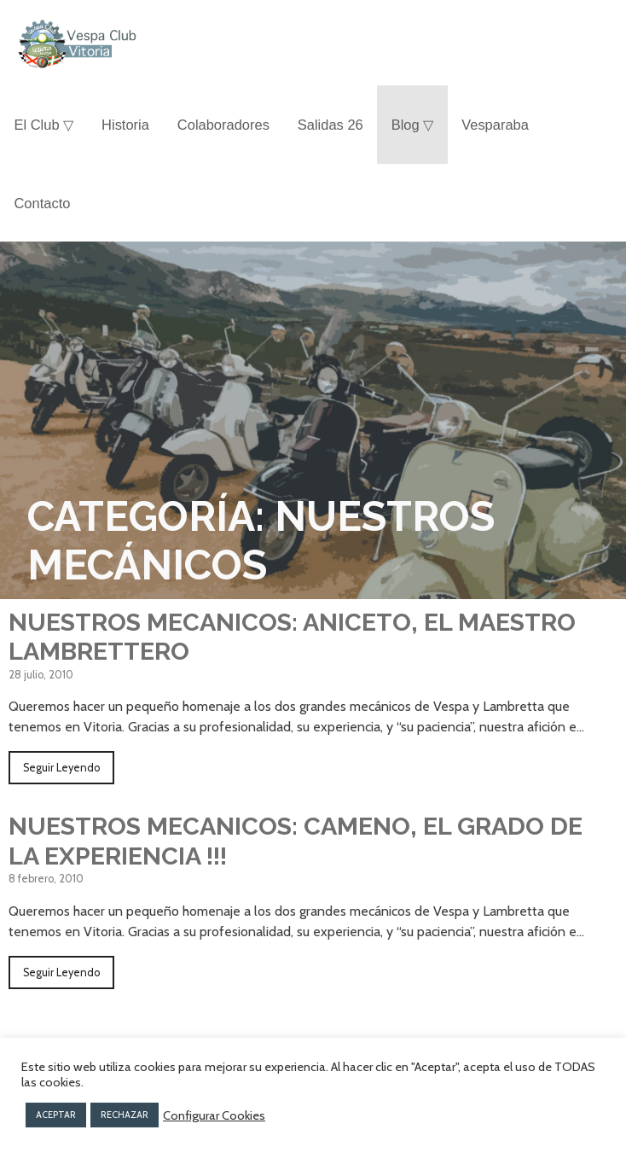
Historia (125, 124)
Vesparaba (495, 124)
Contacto (42, 203)
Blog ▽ (412, 124)
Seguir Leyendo (61, 767)
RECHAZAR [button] (124, 1115)
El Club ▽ (43, 124)
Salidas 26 (330, 124)
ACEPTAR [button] (56, 1115)
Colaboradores (223, 124)
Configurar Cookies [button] (214, 1115)
